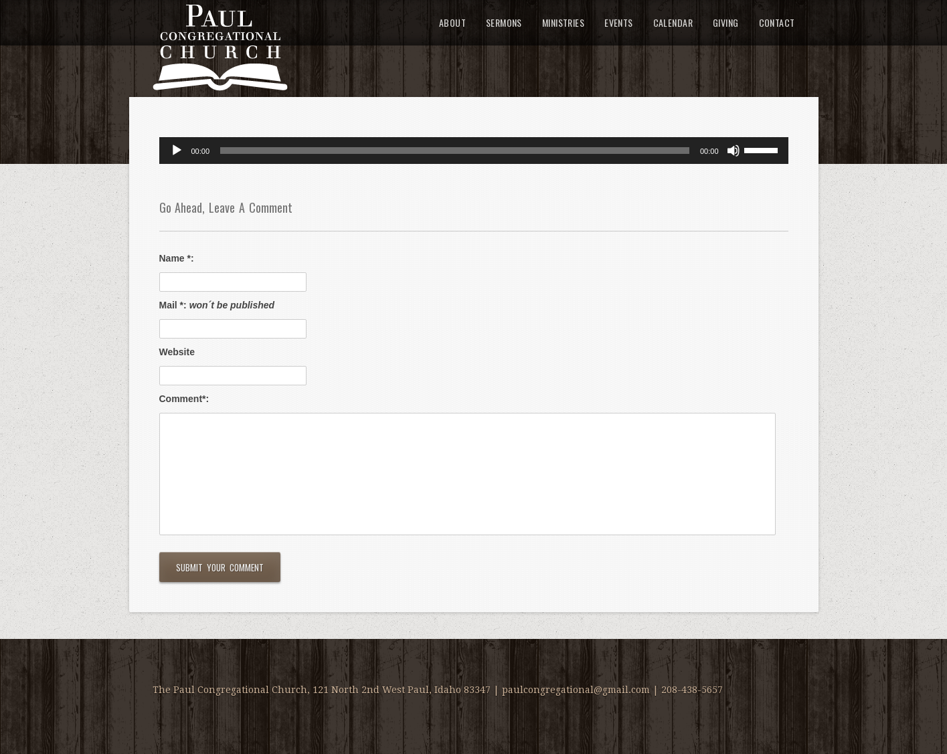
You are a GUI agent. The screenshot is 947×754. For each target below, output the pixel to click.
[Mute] (733, 150)
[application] (473, 150)
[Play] (176, 150)
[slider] (454, 150)
